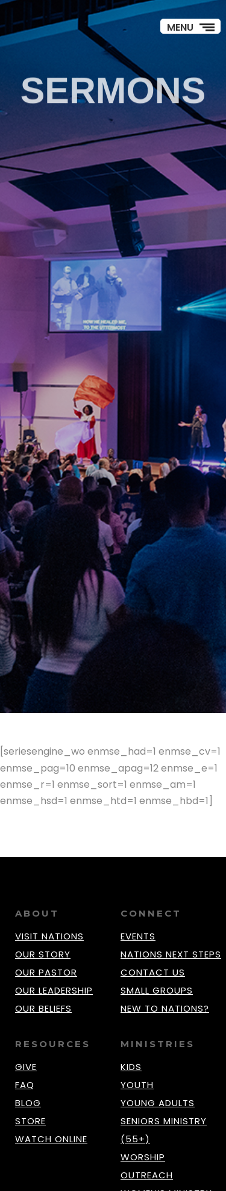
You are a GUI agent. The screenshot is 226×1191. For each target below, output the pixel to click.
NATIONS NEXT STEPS (171, 954)
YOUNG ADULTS (158, 1103)
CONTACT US (153, 972)
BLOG (28, 1103)
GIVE (26, 1066)
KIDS (131, 1066)
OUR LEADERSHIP (54, 990)
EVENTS (138, 936)
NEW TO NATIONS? (165, 1008)
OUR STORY (43, 954)
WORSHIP (143, 1157)
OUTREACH (147, 1175)
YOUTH (137, 1084)
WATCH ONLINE (51, 1139)
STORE (30, 1121)
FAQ (24, 1084)
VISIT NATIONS (49, 936)
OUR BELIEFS (43, 1008)
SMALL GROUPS (157, 990)
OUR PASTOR (46, 972)
